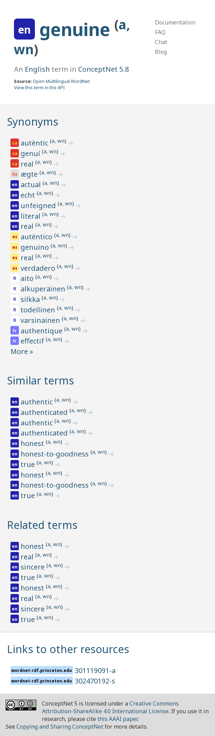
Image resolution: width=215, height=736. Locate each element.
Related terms (42, 525)
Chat (161, 42)
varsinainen (41, 320)
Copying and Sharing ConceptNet (59, 726)
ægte (30, 174)
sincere (33, 567)
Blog (161, 52)
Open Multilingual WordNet (61, 81)
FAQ (160, 32)
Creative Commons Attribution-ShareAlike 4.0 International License (110, 707)
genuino (36, 247)
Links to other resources (68, 649)
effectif (33, 341)
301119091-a (95, 670)
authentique (42, 330)
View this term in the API (39, 87)
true (29, 464)
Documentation (175, 22)
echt (29, 195)
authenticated (45, 412)
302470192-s (95, 681)
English (37, 69)
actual (32, 184)
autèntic (35, 143)
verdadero (39, 268)
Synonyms (32, 121)
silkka (31, 299)
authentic (37, 401)
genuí (31, 153)
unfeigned (39, 205)
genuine (76, 29)
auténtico (37, 236)
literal (31, 216)
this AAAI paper (117, 719)
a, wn (58, 140)
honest (33, 443)
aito (28, 278)
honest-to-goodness (55, 454)
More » (21, 351)
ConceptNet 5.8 (103, 69)
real (28, 164)
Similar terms (40, 380)
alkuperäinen (44, 288)
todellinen (39, 309)
